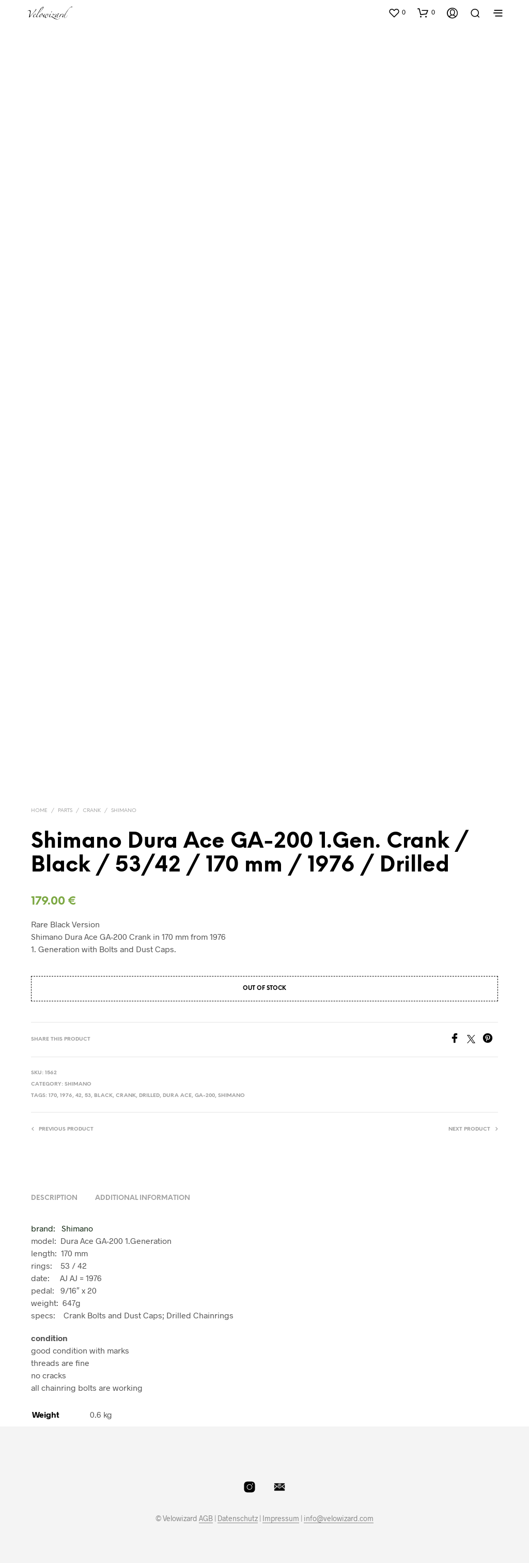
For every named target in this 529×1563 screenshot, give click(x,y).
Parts (65, 811)
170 (53, 1096)
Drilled (149, 1096)
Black (103, 1096)
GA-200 (205, 1096)
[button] (397, 12)
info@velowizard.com (339, 1518)
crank (126, 1096)
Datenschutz (237, 1518)
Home (39, 811)
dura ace (177, 1096)
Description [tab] (54, 1198)
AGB (206, 1518)
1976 (66, 1096)
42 (78, 1096)
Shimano (123, 811)
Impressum (280, 1518)
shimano (231, 1096)
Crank (92, 811)
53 (88, 1096)
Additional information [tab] (142, 1198)
